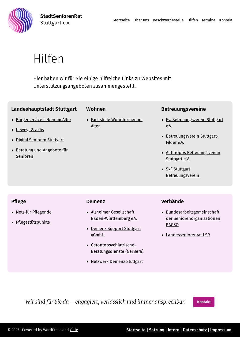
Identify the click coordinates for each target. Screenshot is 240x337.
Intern (173, 330)
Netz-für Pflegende (34, 212)
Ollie (74, 330)
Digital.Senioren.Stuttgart (40, 140)
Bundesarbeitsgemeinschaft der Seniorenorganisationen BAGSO (193, 218)
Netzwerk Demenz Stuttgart (117, 261)
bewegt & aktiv (30, 129)
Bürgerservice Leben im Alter (43, 119)
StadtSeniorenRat (61, 16)
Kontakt (204, 302)
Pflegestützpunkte (33, 222)
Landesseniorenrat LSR (188, 235)
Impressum (220, 330)
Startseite (136, 330)
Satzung (156, 330)
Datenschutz (195, 330)
